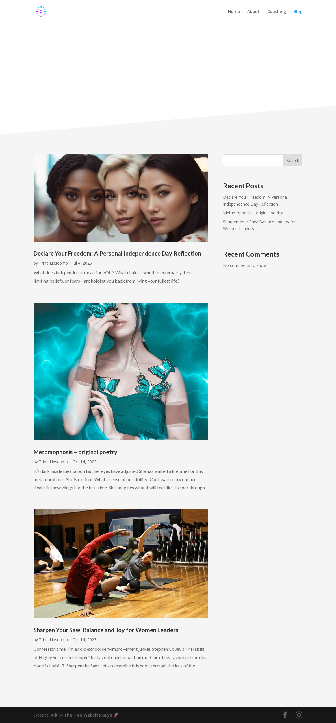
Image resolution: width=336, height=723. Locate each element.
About (253, 12)
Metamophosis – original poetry (75, 452)
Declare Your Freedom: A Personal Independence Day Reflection (118, 253)
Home (234, 12)
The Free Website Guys (88, 715)
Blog (298, 12)
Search (293, 160)
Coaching (276, 12)
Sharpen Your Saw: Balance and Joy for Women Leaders (106, 629)
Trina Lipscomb (53, 263)
